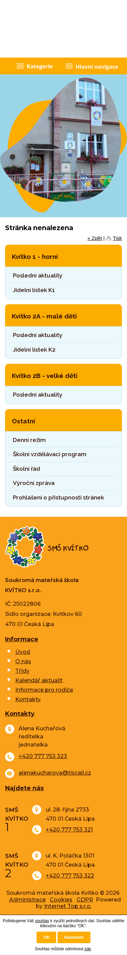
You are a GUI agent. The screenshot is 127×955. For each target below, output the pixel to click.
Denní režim (29, 440)
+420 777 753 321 (69, 829)
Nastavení (74, 937)
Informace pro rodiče (44, 690)
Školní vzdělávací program (49, 454)
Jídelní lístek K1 (34, 290)
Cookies (61, 899)
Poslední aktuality (37, 275)
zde (87, 949)
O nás (23, 661)
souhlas (42, 920)
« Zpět (94, 238)
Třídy (22, 671)
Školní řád (26, 468)
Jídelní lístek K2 (34, 349)
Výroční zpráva (34, 483)
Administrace (27, 899)
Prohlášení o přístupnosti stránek (58, 497)
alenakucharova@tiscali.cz (55, 773)
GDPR (85, 899)
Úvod (22, 652)
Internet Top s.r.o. (67, 906)
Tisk (117, 238)
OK (46, 937)
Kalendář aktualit (39, 680)
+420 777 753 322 (70, 875)
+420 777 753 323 (43, 756)
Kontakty (28, 699)
